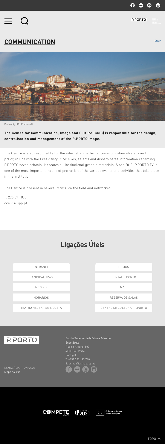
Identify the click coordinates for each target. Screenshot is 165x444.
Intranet (41, 267)
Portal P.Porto (124, 277)
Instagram (158, 5)
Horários (41, 297)
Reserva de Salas (124, 297)
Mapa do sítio (12, 371)
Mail (123, 287)
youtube (149, 5)
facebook (132, 5)
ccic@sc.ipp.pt (15, 203)
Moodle (41, 287)
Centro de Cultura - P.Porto (124, 307)
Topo (154, 438)
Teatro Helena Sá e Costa (41, 307)
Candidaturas (41, 277)
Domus (123, 267)
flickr (141, 5)
